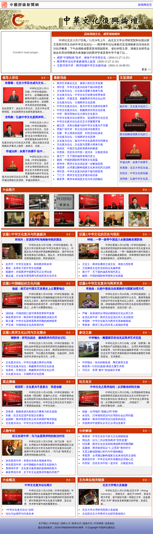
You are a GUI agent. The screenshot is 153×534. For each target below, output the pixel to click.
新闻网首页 (145, 4)
